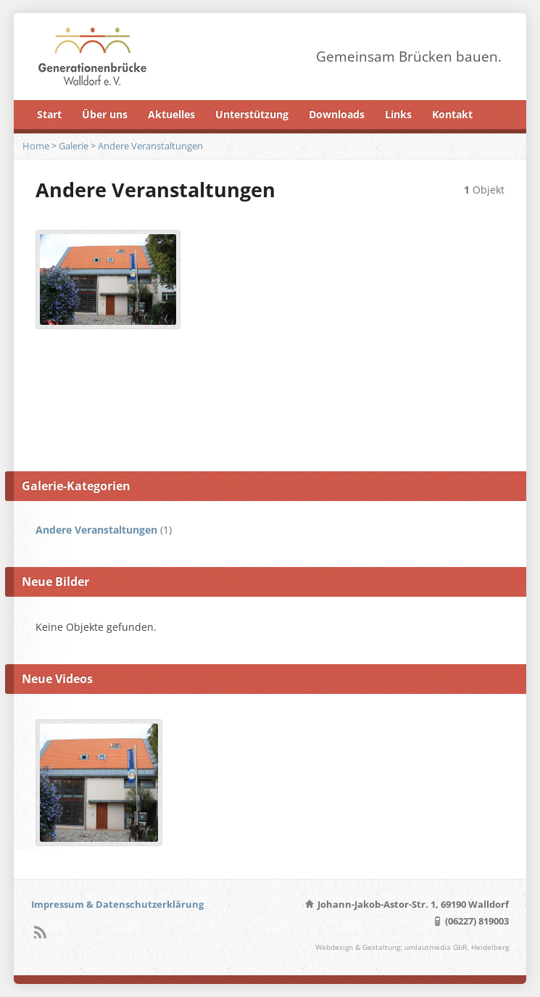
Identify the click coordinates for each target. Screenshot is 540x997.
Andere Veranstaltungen (150, 145)
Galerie (73, 145)
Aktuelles (171, 114)
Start (49, 114)
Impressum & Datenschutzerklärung (117, 904)
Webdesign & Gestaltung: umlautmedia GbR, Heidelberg (412, 947)
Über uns (105, 114)
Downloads (337, 114)
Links (398, 114)
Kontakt (452, 114)
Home (35, 145)
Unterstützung (251, 114)
